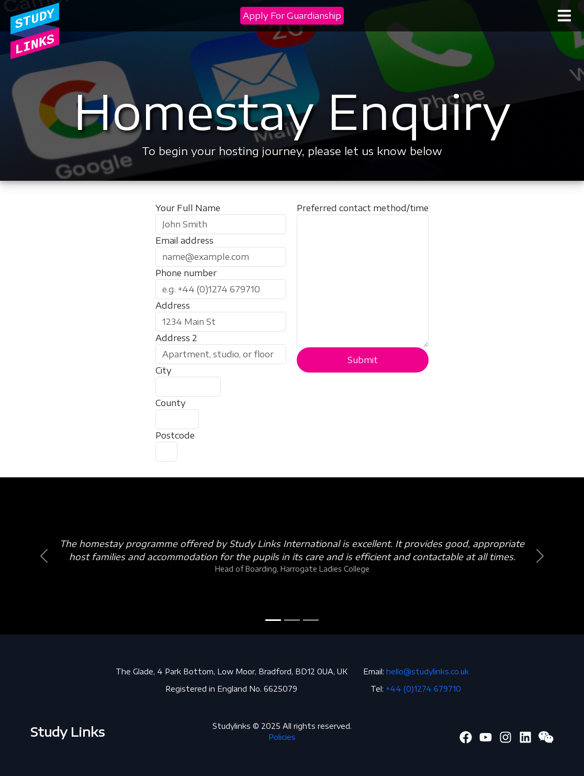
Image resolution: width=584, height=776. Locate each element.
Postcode (175, 435)
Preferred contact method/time (363, 208)
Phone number (186, 273)
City (163, 370)
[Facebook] (465, 735)
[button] (43, 556)
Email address (184, 240)
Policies (282, 737)
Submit (362, 360)
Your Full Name (187, 208)
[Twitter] (505, 735)
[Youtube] (485, 735)
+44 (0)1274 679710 (423, 688)
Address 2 (176, 338)
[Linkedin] (525, 735)
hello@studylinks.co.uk (427, 671)
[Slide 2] (292, 620)
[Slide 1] (273, 620)
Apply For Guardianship (292, 15)
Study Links (67, 731)
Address (172, 305)
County (170, 403)
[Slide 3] (311, 620)
